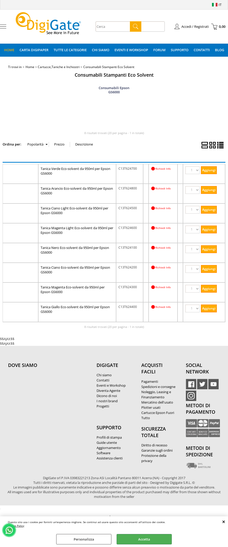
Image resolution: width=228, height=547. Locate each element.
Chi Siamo (100, 50)
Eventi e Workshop (131, 50)
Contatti (202, 50)
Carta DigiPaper (34, 50)
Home (9, 50)
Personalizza (84, 539)
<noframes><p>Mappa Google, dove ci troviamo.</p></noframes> (47, 399)
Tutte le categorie (70, 50)
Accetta (144, 539)
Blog (219, 50)
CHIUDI (223, 521)
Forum (159, 50)
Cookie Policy (16, 526)
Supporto (179, 50)
